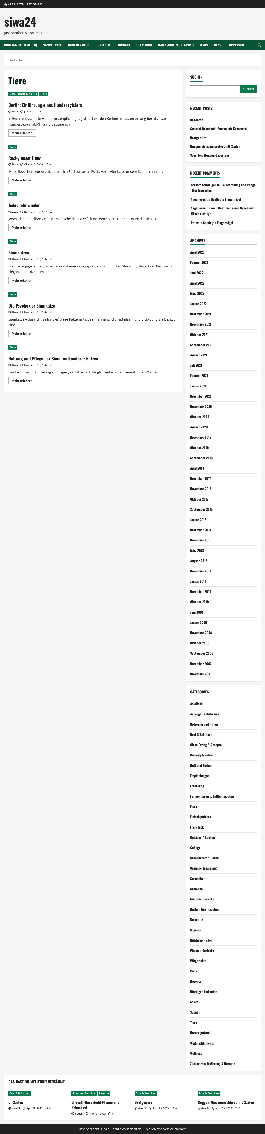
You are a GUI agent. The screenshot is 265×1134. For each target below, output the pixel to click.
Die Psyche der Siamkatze (34, 305)
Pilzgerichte (198, 960)
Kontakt (124, 44)
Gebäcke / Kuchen (202, 837)
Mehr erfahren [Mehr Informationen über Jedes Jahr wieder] (24, 228)
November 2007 (201, 673)
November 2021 (200, 324)
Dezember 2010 (200, 591)
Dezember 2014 (200, 529)
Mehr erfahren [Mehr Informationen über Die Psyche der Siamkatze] (24, 334)
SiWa (14, 111)
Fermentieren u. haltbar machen (212, 796)
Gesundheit (198, 878)
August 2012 (198, 560)
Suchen (196, 77)
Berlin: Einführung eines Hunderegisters (48, 104)
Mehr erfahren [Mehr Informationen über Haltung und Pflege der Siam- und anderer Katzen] (24, 381)
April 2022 (197, 283)
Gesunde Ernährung (203, 868)
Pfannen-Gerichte (202, 950)
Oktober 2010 (199, 601)
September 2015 (201, 509)
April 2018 (197, 468)
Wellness (196, 1053)
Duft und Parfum (201, 765)
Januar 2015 (198, 519)
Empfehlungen (199, 775)
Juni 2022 (196, 272)
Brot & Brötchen (201, 734)
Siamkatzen (19, 252)
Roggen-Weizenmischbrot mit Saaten (215, 146)
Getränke (196, 888)
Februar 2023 (199, 262)
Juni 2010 (196, 612)
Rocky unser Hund (26, 157)
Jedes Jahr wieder (25, 205)
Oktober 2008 (199, 642)
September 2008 (201, 653)
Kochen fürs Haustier (204, 909)
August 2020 (199, 426)
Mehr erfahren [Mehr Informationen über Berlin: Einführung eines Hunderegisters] (24, 134)
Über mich (144, 44)
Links (204, 44)
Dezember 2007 (200, 663)
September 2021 (201, 344)
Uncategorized (200, 1032)
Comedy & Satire (201, 754)
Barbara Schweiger (203, 184)
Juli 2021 (196, 365)
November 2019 (200, 437)
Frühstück (197, 827)
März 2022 (197, 293)
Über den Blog (78, 44)
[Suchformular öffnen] (259, 45)
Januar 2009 (198, 622)
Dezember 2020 (201, 396)
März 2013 (197, 550)
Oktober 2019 (199, 447)
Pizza (193, 970)
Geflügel (195, 847)
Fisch (193, 806)
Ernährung (197, 785)
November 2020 (201, 406)
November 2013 (200, 540)
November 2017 (200, 488)
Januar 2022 (198, 303)
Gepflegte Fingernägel (226, 199)
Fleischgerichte (200, 816)
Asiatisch (196, 703)
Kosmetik (196, 919)
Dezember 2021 (200, 313)
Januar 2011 (198, 581)
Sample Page (52, 44)
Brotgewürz (198, 137)
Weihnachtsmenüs (202, 1043)
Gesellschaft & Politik (23, 94)
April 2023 (197, 252)
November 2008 (201, 632)
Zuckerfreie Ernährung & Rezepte (212, 1063)
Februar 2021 (199, 375)
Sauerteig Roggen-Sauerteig (209, 155)
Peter (195, 222)
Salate (194, 1001)
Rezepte (195, 981)
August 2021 (198, 355)
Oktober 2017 (199, 499)
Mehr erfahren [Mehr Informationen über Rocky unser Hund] (24, 181)
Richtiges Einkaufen (203, 991)
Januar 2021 (198, 385)
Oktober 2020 (199, 416)
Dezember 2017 (200, 478)
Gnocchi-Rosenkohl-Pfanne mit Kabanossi (218, 128)
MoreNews (154, 1129)
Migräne (195, 929)
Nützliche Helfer (201, 940)
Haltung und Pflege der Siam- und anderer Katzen (58, 358)
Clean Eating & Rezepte (206, 744)
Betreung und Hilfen (204, 724)
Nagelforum (198, 199)
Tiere (43, 94)
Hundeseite (104, 44)
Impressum (236, 44)
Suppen (195, 1012)
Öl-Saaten (196, 119)
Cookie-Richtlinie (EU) (20, 44)
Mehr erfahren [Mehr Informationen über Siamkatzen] (24, 281)
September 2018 (201, 457)
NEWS (217, 44)
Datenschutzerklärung (176, 44)
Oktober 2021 (199, 334)
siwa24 (20, 21)
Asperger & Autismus (204, 713)
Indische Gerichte (202, 899)
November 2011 (200, 570)
